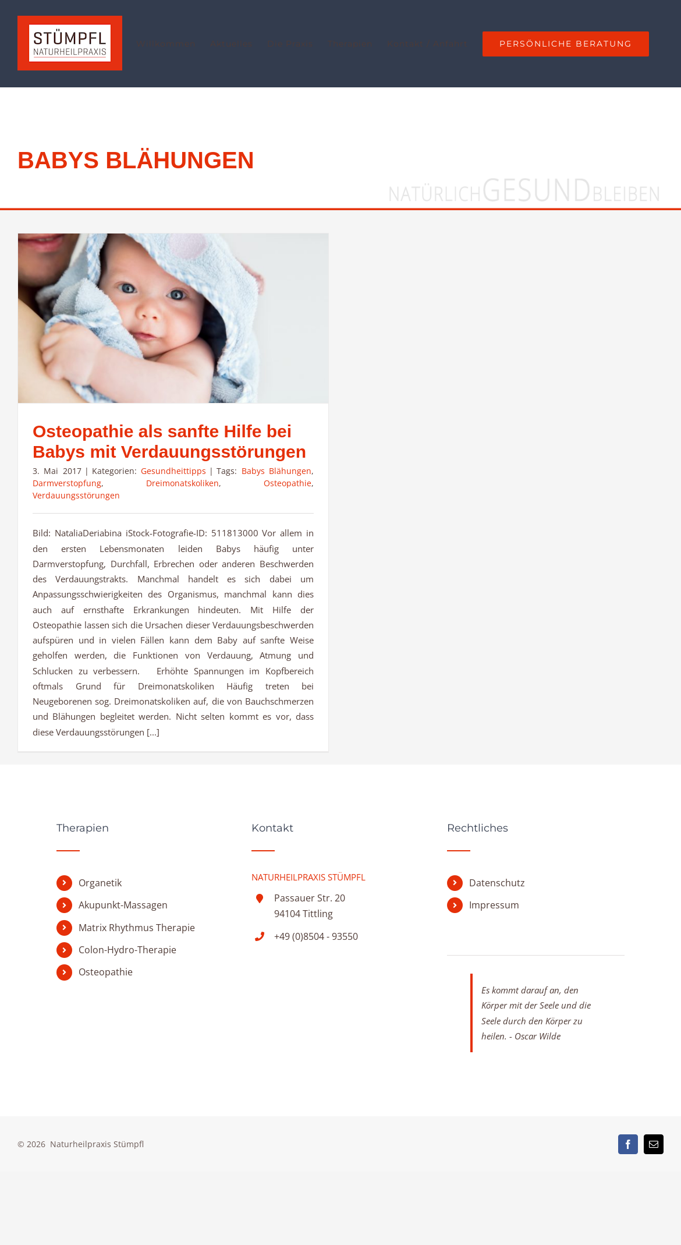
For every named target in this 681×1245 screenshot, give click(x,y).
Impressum (494, 978)
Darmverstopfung (67, 483)
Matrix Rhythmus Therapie (137, 1001)
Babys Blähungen (276, 470)
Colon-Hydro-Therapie (127, 1023)
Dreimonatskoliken (182, 483)
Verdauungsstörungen (76, 495)
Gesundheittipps (173, 470)
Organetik (100, 956)
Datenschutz (497, 956)
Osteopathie (287, 483)
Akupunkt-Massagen (123, 978)
